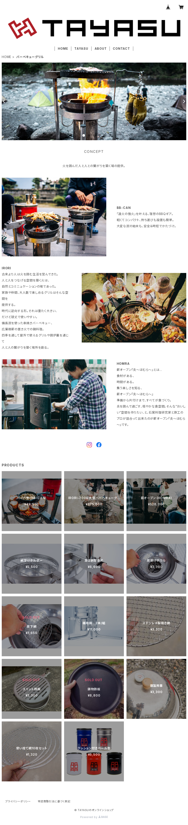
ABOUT (101, 48)
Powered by (94, 817)
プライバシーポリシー (18, 801)
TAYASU (81, 48)
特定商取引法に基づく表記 (54, 801)
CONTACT (121, 48)
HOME (63, 48)
